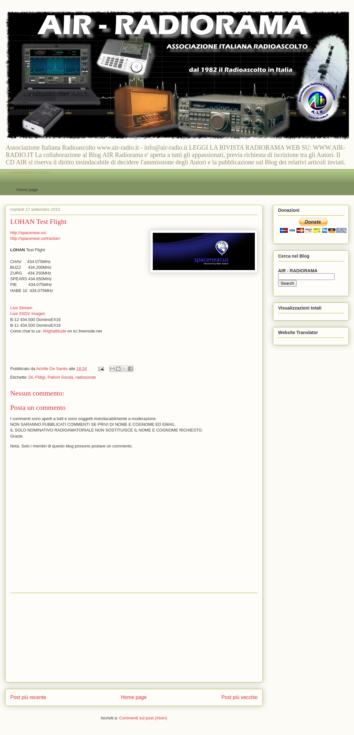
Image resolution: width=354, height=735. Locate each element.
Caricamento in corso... (31, 171)
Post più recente (28, 697)
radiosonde (86, 377)
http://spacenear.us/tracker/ (35, 238)
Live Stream (21, 307)
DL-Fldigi (37, 377)
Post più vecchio (239, 697)
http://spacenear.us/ (28, 232)
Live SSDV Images (27, 313)
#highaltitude (54, 331)
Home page (27, 189)
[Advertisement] (134, 637)
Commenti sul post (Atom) (143, 718)
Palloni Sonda (60, 377)
